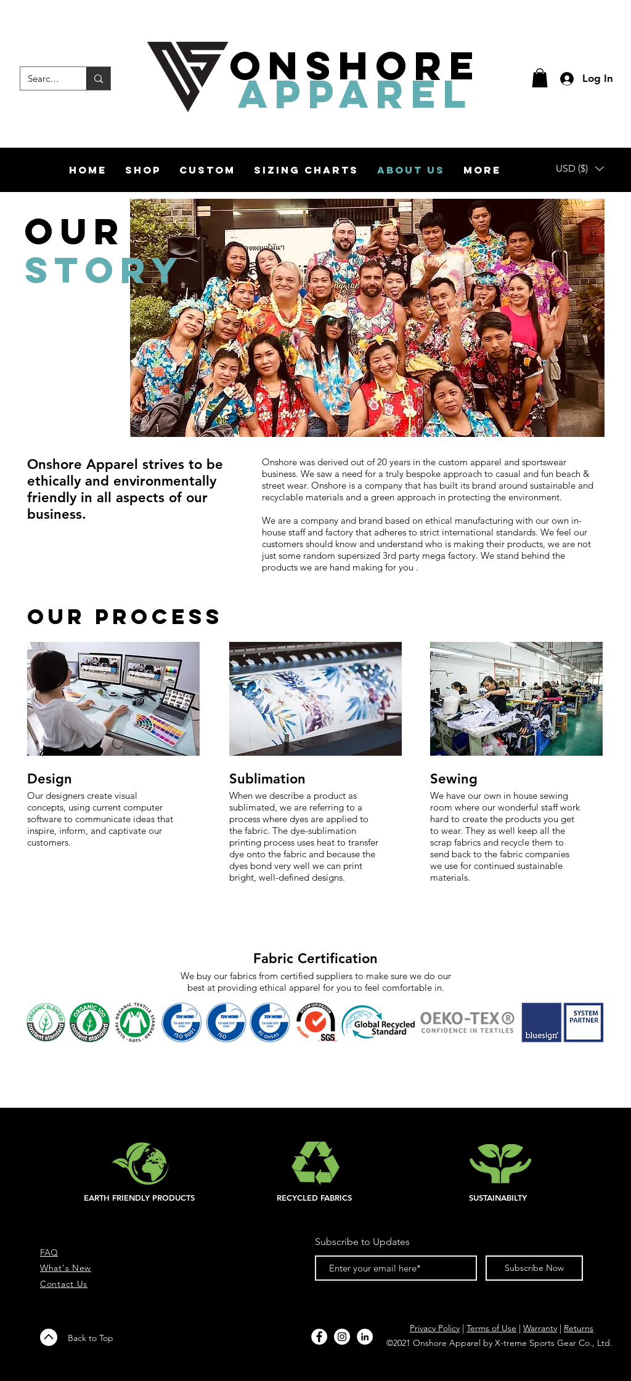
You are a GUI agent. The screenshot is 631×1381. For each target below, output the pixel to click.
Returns (578, 1328)
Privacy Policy (435, 1328)
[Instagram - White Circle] (342, 1337)
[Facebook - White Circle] (319, 1337)
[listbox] (580, 168)
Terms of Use (491, 1328)
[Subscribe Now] (534, 1268)
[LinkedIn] (365, 1337)
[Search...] (44, 78)
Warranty (540, 1328)
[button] (540, 77)
